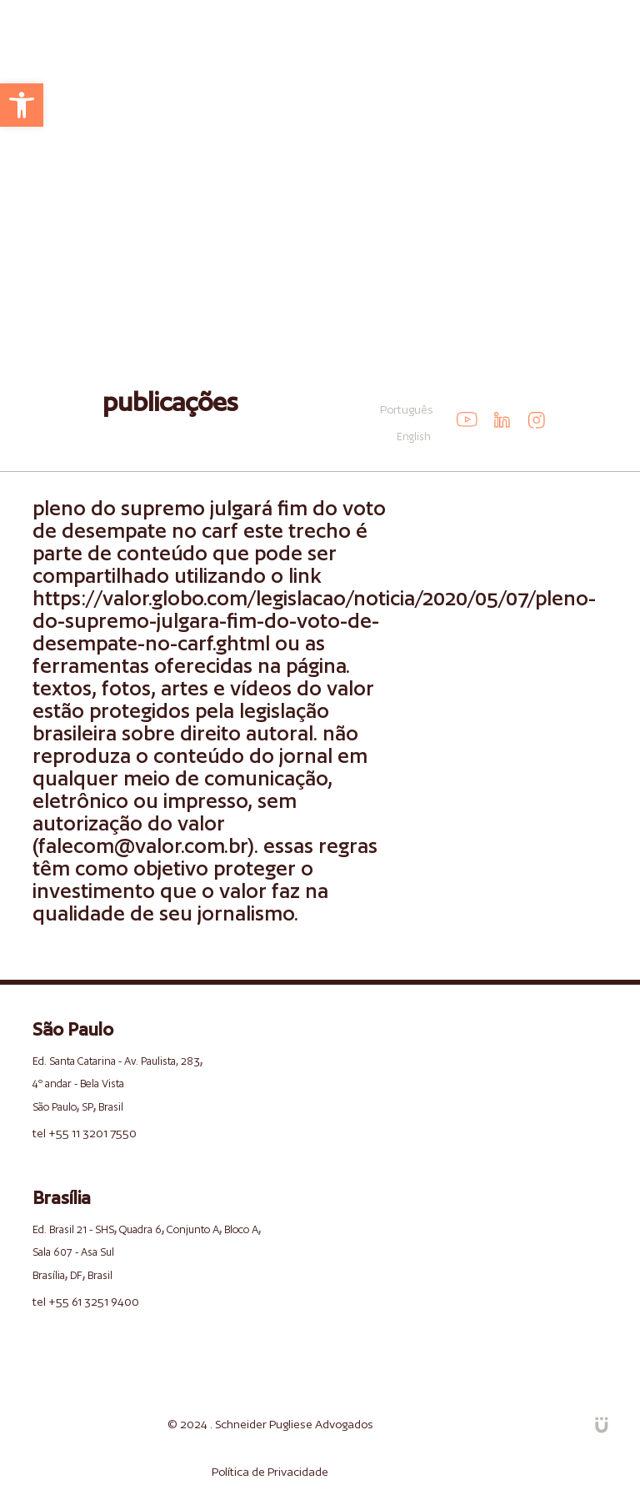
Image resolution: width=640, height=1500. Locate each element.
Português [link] (406, 409)
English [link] (414, 436)
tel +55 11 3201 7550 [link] (84, 1133)
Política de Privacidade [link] (270, 1471)
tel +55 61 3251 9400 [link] (85, 1301)
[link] (21, 105)
